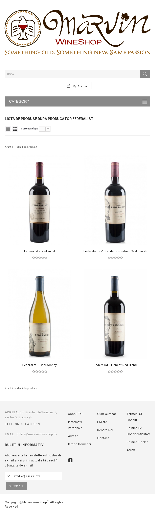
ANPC (131, 450)
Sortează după (29, 128)
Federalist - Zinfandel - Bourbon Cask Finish (115, 251)
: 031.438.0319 (33, 426)
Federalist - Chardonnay (39, 365)
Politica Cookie (137, 442)
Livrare (102, 422)
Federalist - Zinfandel (39, 251)
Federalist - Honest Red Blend (115, 365)
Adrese (73, 436)
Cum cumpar (106, 414)
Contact (103, 438)
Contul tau (76, 414)
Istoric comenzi (79, 444)
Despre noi (105, 430)
